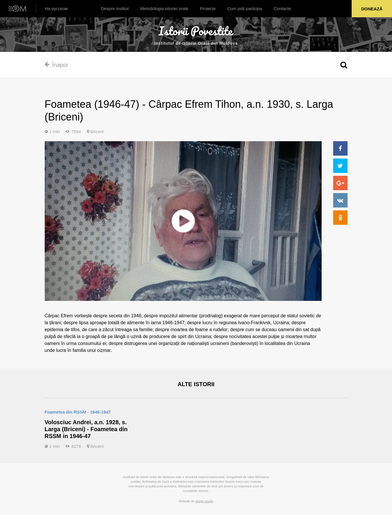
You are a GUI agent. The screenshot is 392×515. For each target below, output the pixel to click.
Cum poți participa (244, 8)
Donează (371, 8)
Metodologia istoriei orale (164, 8)
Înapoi (56, 65)
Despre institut (115, 8)
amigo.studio (204, 501)
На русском (56, 8)
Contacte (282, 8)
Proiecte (208, 8)
